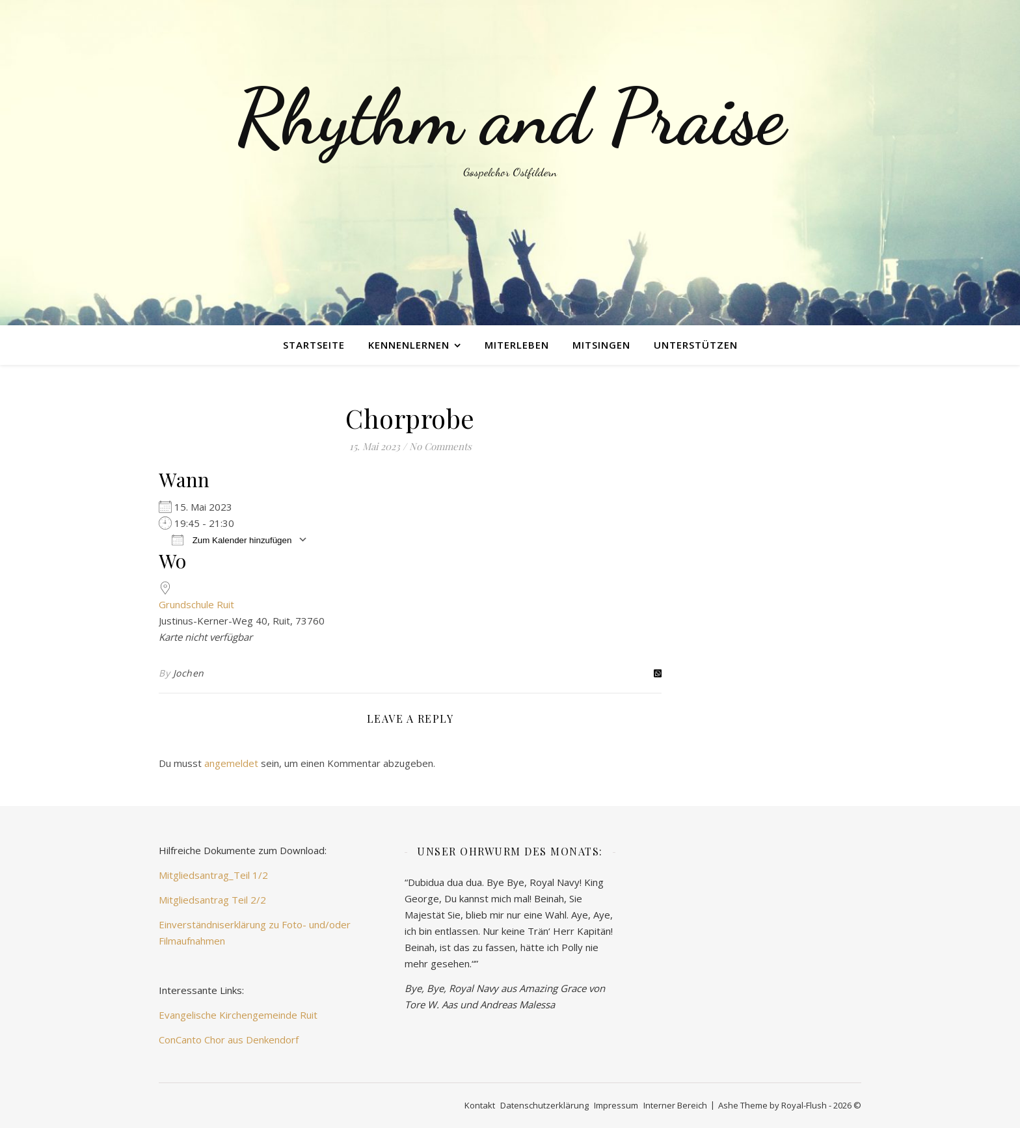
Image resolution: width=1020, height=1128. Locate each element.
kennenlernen (409, 344)
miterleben (517, 344)
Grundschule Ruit (196, 604)
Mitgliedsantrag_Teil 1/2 (213, 874)
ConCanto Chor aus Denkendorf (229, 1039)
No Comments (440, 446)
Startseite (314, 344)
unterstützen (696, 344)
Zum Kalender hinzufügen (231, 539)
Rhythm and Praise (510, 117)
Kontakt (479, 1105)
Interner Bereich (675, 1105)
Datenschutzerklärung (544, 1105)
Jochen (188, 673)
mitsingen (601, 344)
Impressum (616, 1105)
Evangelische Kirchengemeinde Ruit (238, 1014)
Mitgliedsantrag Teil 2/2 (212, 899)
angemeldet (231, 763)
